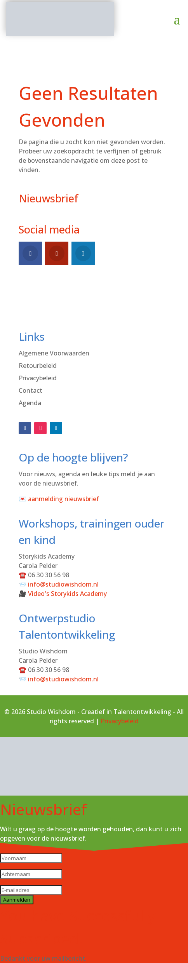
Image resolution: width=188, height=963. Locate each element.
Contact (30, 390)
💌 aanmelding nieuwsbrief (59, 499)
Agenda (30, 403)
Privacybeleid (38, 378)
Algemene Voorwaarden (54, 353)
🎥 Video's (63, 593)
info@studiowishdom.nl (63, 584)
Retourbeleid (38, 365)
